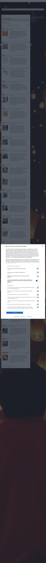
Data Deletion (16, 316)
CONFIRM (15, 312)
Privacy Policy (29, 316)
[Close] (43, 246)
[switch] (37, 268)
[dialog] (23, 281)
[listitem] (23, 266)
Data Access (23, 316)
